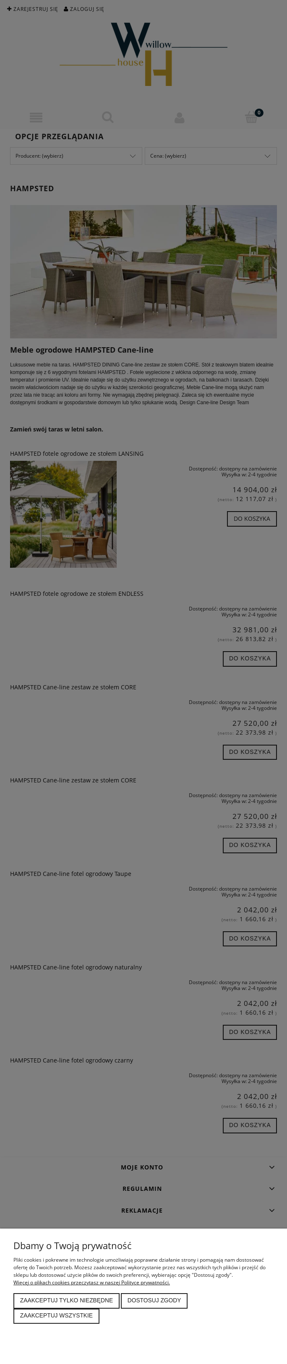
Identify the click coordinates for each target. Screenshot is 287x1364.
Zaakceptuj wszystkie (56, 1315)
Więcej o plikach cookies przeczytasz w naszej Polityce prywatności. (91, 1282)
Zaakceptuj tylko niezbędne (66, 1300)
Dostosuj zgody (154, 1300)
